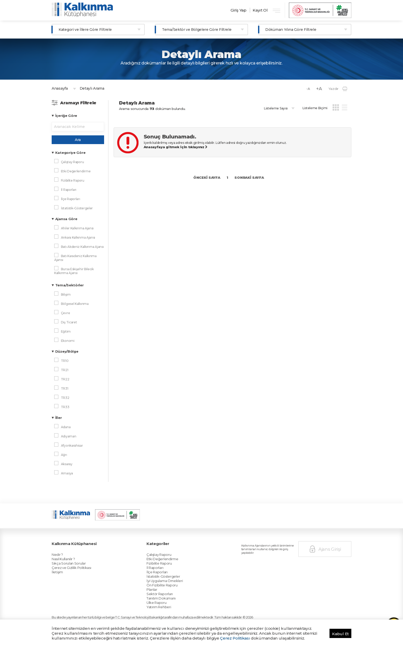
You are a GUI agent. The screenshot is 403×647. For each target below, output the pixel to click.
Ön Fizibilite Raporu (172, 557)
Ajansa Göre (66, 219)
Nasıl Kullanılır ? (75, 540)
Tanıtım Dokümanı (172, 565)
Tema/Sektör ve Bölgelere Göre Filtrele (197, 29)
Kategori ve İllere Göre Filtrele (85, 29)
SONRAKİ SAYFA (249, 177)
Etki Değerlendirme (173, 540)
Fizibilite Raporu (171, 543)
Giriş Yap (238, 10)
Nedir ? (71, 538)
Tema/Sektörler (69, 285)
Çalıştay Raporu (170, 538)
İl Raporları (168, 546)
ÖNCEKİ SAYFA (206, 177)
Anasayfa (60, 88)
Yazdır (337, 88)
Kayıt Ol (260, 10)
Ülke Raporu (169, 568)
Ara (78, 139)
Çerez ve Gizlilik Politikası (80, 546)
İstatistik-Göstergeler (173, 551)
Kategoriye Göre (70, 153)
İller (58, 418)
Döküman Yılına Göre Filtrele (290, 29)
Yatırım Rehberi (170, 570)
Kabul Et (340, 633)
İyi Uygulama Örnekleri (174, 554)
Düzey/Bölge (66, 351)
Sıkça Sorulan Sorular (78, 543)
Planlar (166, 559)
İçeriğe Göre (66, 116)
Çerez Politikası (235, 638)
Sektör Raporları (171, 562)
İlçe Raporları (169, 549)
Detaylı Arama (92, 88)
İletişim (71, 549)
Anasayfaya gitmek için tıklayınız (176, 147)
